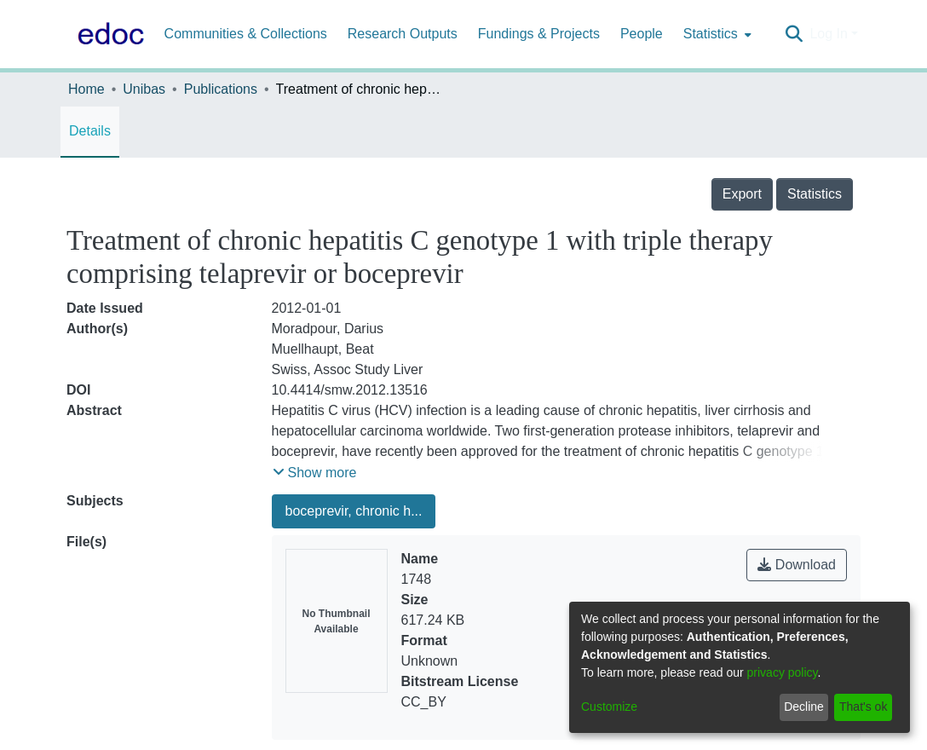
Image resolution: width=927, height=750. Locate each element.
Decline (804, 706)
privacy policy (782, 672)
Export (742, 194)
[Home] (107, 34)
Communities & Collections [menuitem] (245, 33)
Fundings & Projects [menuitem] (539, 33)
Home (86, 89)
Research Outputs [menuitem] (403, 33)
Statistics (814, 194)
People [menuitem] (641, 33)
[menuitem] (715, 34)
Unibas (144, 89)
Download (796, 564)
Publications (220, 89)
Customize (609, 706)
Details (90, 131)
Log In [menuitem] (828, 33)
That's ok (863, 706)
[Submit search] (793, 34)
